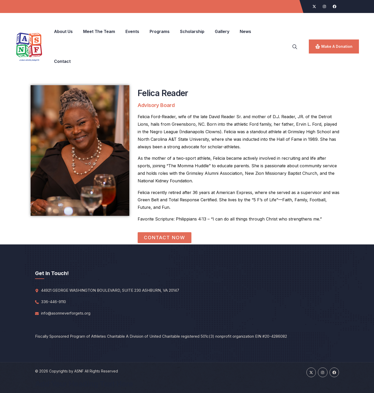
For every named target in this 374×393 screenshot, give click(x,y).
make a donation (336, 46)
